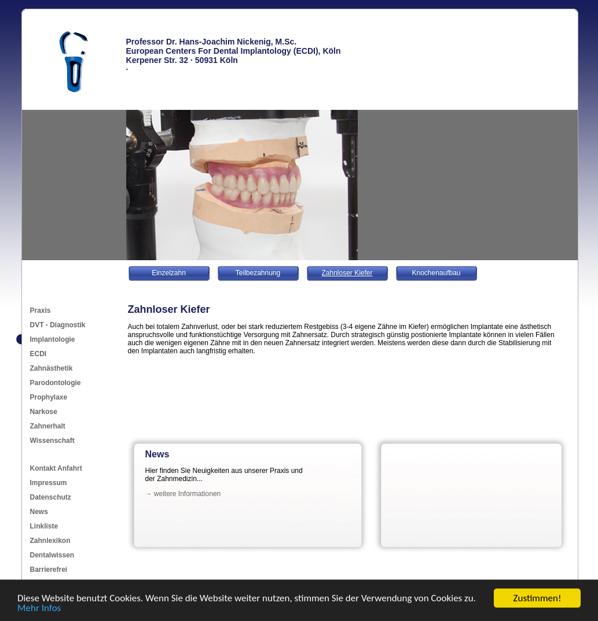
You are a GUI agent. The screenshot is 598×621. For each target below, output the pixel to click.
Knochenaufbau (436, 273)
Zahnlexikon (50, 541)
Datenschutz (50, 497)
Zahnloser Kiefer (346, 273)
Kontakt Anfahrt (56, 468)
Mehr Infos (39, 608)
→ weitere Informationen (183, 494)
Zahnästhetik (51, 368)
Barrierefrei (49, 569)
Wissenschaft (52, 441)
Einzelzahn (169, 273)
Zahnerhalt (47, 426)
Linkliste (44, 526)
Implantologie (52, 339)
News (39, 512)
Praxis (40, 310)
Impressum (48, 483)
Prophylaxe (49, 397)
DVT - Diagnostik (58, 325)
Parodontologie (55, 383)
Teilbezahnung (258, 273)
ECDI (38, 354)
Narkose (43, 412)
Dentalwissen (52, 555)
